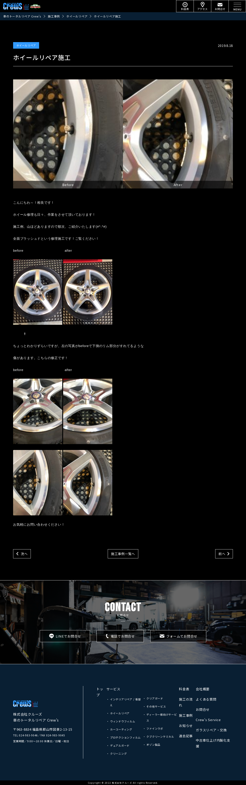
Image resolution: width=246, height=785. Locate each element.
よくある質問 (206, 699)
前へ (221, 553)
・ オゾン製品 (151, 744)
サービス (113, 689)
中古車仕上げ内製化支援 (213, 743)
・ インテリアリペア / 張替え (123, 702)
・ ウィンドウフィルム (120, 721)
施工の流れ (186, 702)
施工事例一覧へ (123, 553)
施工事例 (186, 715)
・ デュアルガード (118, 745)
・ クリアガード (153, 698)
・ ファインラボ (153, 728)
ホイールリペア (26, 45)
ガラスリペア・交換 (211, 730)
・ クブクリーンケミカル (158, 736)
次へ (24, 553)
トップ (99, 692)
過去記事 (186, 736)
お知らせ (186, 725)
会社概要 (203, 689)
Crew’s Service (208, 719)
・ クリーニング (116, 753)
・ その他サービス (154, 706)
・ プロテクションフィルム (123, 737)
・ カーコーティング (119, 729)
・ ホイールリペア (118, 713)
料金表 (184, 689)
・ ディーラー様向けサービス (160, 717)
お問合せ (203, 709)
